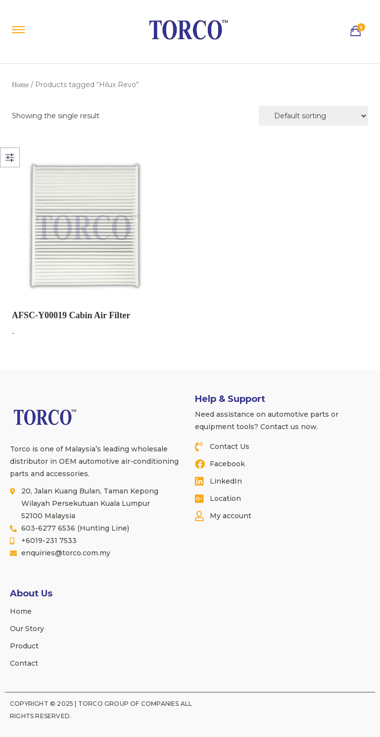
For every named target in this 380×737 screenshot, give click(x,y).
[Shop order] (313, 116)
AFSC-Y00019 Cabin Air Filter (71, 315)
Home (20, 85)
